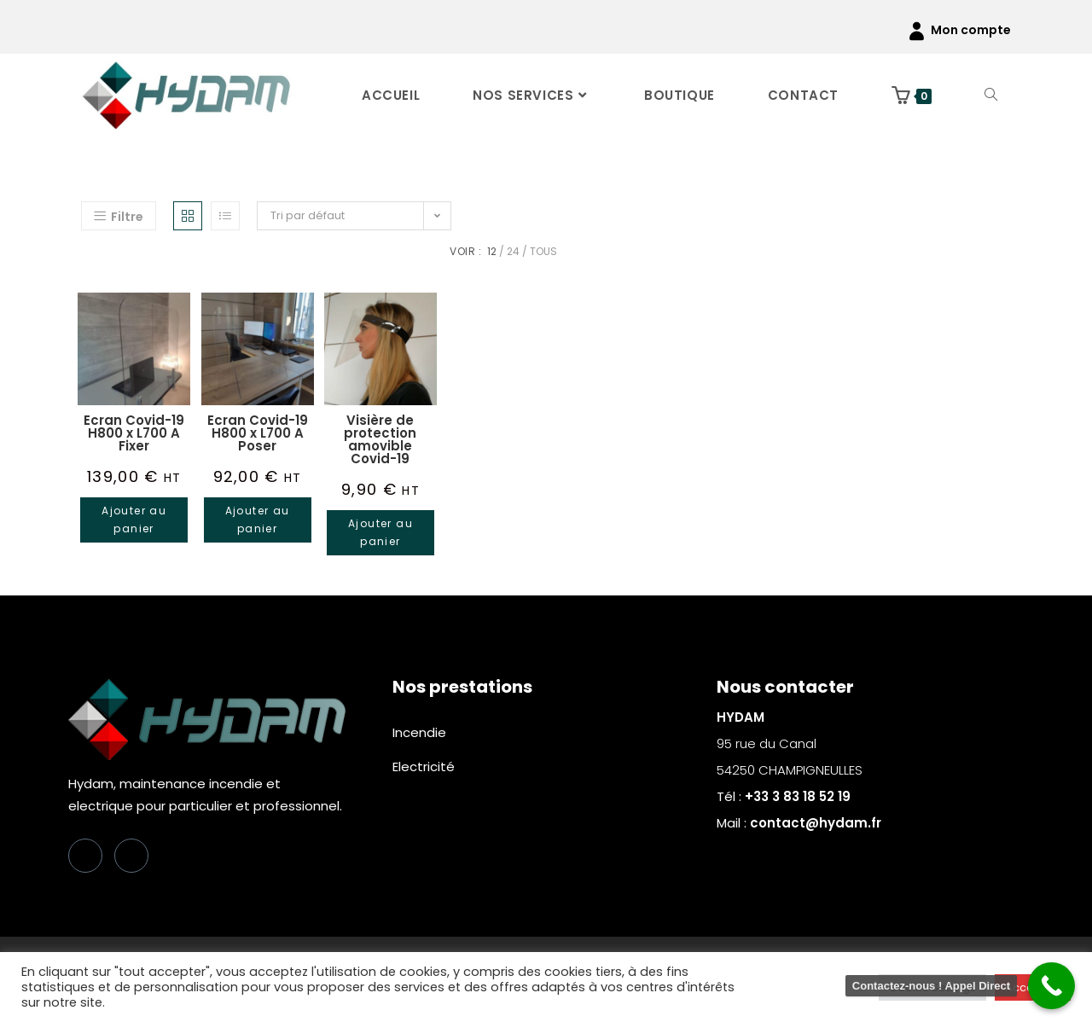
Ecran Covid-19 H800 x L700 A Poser (257, 433)
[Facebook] (85, 856)
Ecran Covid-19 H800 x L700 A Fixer (134, 433)
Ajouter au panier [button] (134, 520)
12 (492, 251)
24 (513, 251)
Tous (543, 251)
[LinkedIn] (131, 856)
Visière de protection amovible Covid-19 (380, 439)
